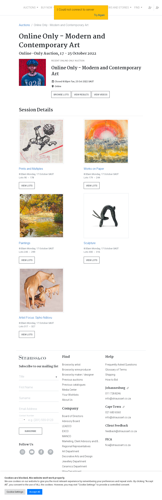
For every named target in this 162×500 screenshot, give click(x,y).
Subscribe (30, 431)
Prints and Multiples (31, 168)
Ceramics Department (74, 466)
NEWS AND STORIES (117, 7)
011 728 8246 (113, 393)
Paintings (24, 243)
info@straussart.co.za (118, 398)
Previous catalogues (74, 384)
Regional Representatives (76, 446)
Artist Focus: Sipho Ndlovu (35, 317)
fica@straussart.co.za (117, 445)
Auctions (24, 25)
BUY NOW (46, 7)
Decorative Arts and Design (77, 456)
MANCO (66, 436)
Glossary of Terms (116, 369)
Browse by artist (71, 364)
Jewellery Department (74, 461)
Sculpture (90, 243)
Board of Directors (72, 416)
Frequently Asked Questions (121, 364)
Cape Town (113, 407)
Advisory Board (71, 421)
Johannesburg (115, 388)
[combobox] (39, 375)
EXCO (65, 431)
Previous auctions (72, 379)
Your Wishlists (70, 394)
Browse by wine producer (76, 369)
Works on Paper (94, 168)
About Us (67, 399)
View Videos (100, 94)
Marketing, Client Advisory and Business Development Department (99, 441)
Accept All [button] (34, 491)
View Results (81, 94)
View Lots (26, 185)
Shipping (110, 374)
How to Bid (111, 379)
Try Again (99, 15)
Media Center (69, 389)
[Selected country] (22, 419)
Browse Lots (61, 94)
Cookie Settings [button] (15, 491)
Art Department (70, 451)
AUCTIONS (29, 7)
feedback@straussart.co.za (121, 431)
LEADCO (66, 426)
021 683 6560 (113, 412)
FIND (137, 7)
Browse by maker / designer (78, 374)
